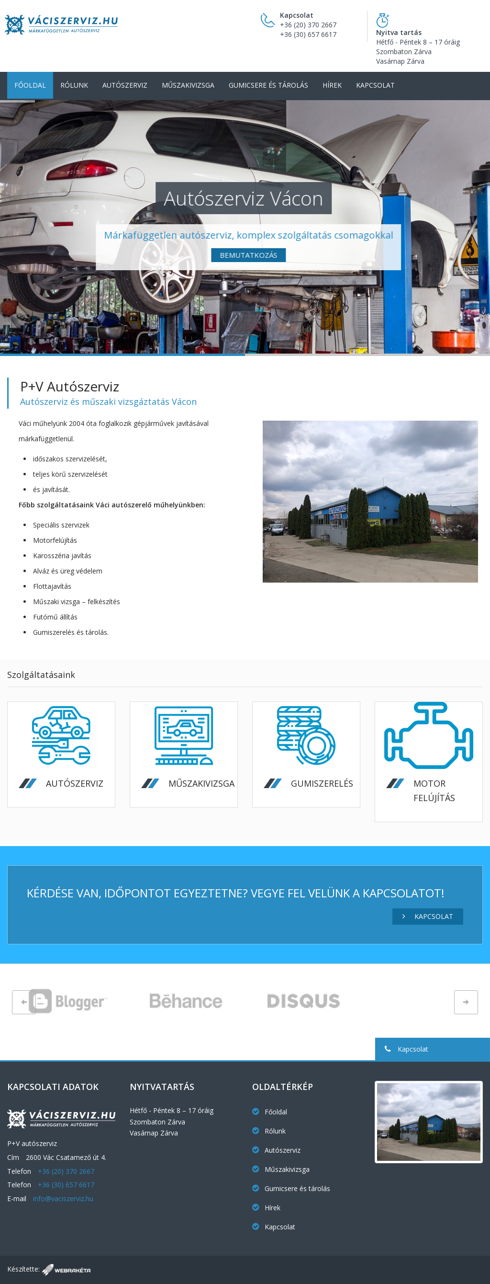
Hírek (332, 85)
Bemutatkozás (352, 255)
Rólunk (74, 85)
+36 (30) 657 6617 (308, 34)
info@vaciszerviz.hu (63, 1198)
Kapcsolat (375, 85)
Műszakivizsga (188, 85)
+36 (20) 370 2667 (308, 24)
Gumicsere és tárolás (268, 85)
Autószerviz (124, 85)
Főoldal (30, 85)
